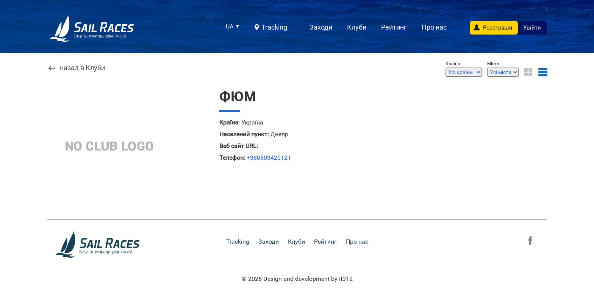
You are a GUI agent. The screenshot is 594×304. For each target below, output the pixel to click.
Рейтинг (394, 27)
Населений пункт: (244, 134)
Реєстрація (497, 27)
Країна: (229, 123)
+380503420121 (269, 158)
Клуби (356, 27)
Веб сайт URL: (238, 146)
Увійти (532, 27)
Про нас (434, 27)
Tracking (274, 27)
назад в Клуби (82, 68)
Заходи (321, 27)
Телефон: (232, 158)
